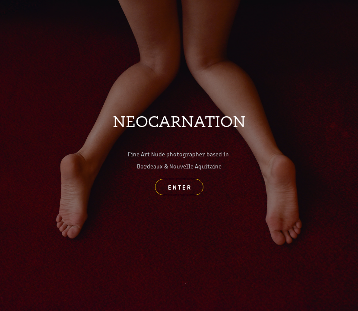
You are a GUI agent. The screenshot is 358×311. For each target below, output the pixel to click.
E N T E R (179, 187)
